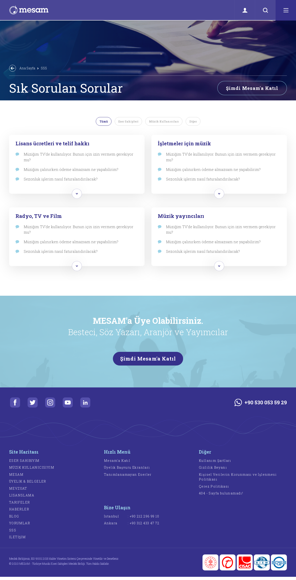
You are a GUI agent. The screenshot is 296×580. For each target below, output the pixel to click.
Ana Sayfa (27, 68)
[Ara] (265, 10)
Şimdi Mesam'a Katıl (252, 88)
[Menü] (285, 10)
